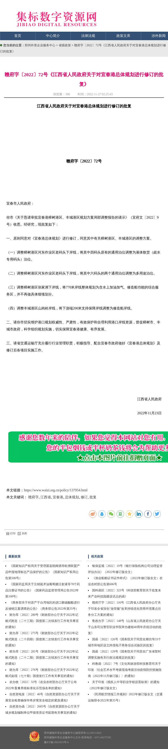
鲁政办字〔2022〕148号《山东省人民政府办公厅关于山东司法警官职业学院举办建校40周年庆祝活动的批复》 (124, 627)
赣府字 (33, 497)
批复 (92, 497)
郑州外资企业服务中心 (40, 45)
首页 (17, 36)
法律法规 (88, 36)
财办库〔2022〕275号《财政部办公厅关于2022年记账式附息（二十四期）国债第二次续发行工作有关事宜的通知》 (42, 639)
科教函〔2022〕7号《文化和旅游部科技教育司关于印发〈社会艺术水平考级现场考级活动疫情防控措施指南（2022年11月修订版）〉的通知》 (124, 670)
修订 (84, 497)
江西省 (45, 497)
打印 (11, 533)
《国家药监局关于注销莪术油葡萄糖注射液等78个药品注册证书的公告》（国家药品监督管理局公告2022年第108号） (42, 590)
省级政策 (65, 45)
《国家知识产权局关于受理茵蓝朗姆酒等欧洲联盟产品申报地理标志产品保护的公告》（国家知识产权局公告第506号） (42, 572)
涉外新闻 (159, 36)
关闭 (22, 533)
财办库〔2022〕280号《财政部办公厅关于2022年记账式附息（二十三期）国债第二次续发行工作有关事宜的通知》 (42, 621)
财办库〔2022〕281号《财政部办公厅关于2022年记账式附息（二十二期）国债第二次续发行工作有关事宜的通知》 (42, 657)
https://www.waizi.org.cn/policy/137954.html (56, 490)
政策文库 (123, 36)
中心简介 (53, 36)
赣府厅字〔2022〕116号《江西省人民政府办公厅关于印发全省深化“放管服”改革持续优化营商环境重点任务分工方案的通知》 (124, 608)
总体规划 (72, 497)
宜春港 (58, 497)
